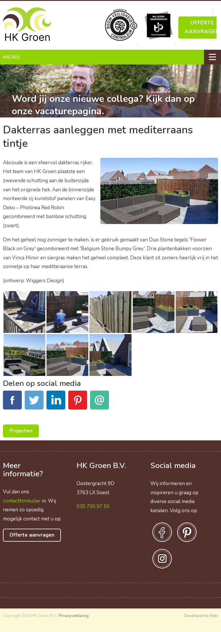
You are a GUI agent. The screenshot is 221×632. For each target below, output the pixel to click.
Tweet (34, 403)
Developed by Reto (201, 615)
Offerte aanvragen (31, 535)
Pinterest (77, 403)
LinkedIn (55, 403)
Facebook (12, 403)
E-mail (99, 403)
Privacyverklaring (74, 615)
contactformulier (22, 500)
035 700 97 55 (93, 506)
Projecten (20, 430)
